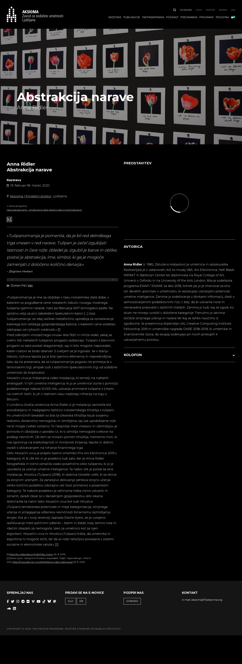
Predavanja (188, 17)
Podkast (172, 17)
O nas (199, 10)
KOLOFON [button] (133, 355)
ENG (233, 10)
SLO (70, 601)
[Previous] (12, 279)
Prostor (210, 10)
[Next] (113, 279)
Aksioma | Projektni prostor (30, 196)
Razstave (114, 17)
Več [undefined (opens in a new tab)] (30, 285)
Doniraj (223, 10)
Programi (206, 17)
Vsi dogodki (186, 10)
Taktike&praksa (153, 17)
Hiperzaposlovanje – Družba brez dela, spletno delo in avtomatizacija (44, 210)
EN (81, 601)
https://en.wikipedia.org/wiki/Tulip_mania (31, 554)
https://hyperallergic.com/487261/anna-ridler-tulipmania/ (42, 562)
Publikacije (131, 17)
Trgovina (222, 17)
